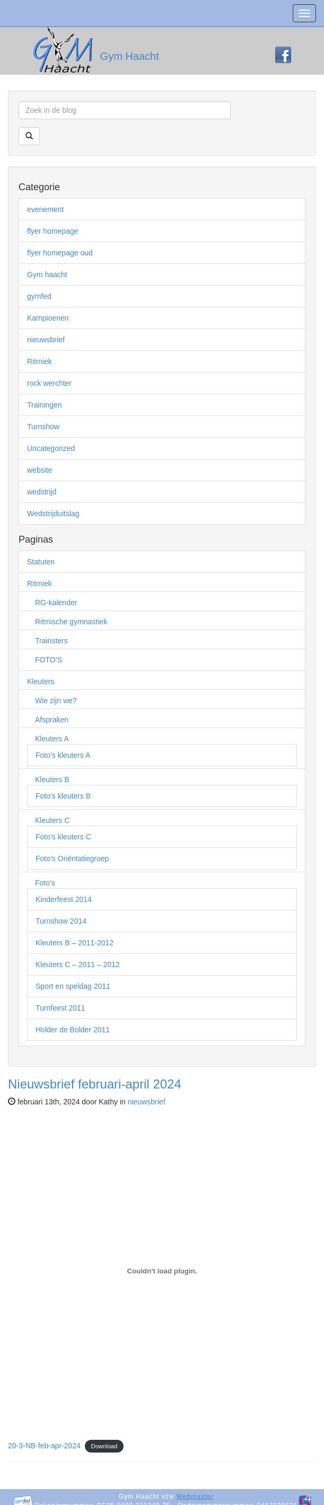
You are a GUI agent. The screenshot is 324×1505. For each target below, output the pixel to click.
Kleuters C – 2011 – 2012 (78, 964)
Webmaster (195, 1496)
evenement (45, 209)
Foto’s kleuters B (63, 796)
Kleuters (40, 681)
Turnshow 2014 (61, 921)
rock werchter (49, 383)
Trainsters (51, 640)
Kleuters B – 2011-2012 (74, 943)
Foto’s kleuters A (63, 755)
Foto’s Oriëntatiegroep (72, 858)
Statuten (41, 561)
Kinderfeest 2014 (64, 899)
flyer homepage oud (60, 253)
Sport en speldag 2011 (73, 986)
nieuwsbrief (46, 339)
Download (104, 1446)
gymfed (39, 296)
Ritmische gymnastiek (71, 621)
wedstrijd (41, 492)
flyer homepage (52, 231)
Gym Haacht (129, 56)
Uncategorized (51, 448)
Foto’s (45, 883)
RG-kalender (56, 602)
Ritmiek (39, 361)
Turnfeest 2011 (60, 1008)
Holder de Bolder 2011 (73, 1029)
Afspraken (51, 719)
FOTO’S (48, 660)
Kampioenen (48, 318)
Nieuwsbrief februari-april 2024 (94, 1084)
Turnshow (43, 426)
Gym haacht (47, 274)
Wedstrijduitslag (53, 513)
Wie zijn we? (56, 700)
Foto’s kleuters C (63, 837)
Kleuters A (52, 738)
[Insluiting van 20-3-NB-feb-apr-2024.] (162, 1271)
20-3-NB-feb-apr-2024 (44, 1445)
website (39, 470)
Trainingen (44, 405)
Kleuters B (52, 779)
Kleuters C (52, 820)
